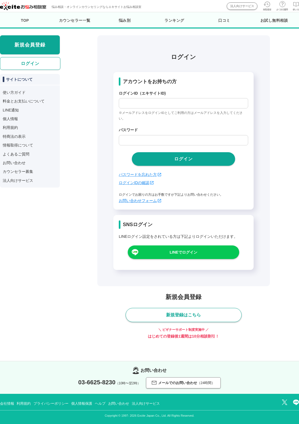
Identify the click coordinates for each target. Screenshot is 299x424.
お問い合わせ (14, 163)
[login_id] (183, 103)
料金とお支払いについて (24, 101)
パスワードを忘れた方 (140, 174)
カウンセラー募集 (18, 171)
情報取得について (18, 145)
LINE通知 (11, 110)
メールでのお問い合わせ (183, 383)
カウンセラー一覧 (75, 20)
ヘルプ (100, 403)
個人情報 (10, 119)
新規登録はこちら (183, 315)
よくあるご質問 (16, 154)
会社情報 (7, 403)
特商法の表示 (14, 136)
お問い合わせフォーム (140, 200)
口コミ (224, 20)
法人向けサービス (242, 6)
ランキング (174, 20)
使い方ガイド (14, 92)
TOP (25, 20)
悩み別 (125, 20)
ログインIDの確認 (136, 182)
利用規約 (10, 127)
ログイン (30, 63)
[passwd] (183, 140)
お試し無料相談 (274, 20)
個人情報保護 (81, 403)
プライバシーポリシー (50, 403)
